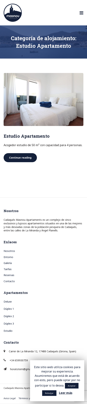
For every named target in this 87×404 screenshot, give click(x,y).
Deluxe (8, 301)
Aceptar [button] (72, 385)
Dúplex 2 (9, 316)
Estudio (8, 330)
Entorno (8, 257)
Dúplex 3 (9, 323)
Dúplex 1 (9, 308)
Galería (8, 263)
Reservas (9, 275)
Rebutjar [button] (49, 393)
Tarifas (8, 269)
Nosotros (9, 251)
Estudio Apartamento (27, 136)
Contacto (9, 281)
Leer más (65, 393)
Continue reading (23, 157)
